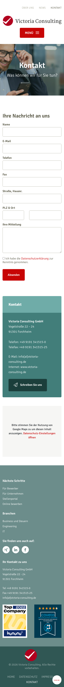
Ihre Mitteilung (12, 224)
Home (11, 677)
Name (6, 124)
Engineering (10, 526)
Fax (5, 174)
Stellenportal (10, 499)
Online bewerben (12, 504)
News (42, 7)
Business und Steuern (15, 521)
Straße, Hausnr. (12, 191)
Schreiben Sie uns (31, 385)
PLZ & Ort (9, 208)
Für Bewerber (10, 488)
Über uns (28, 7)
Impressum (49, 677)
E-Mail (7, 141)
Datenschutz (28, 677)
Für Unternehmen (13, 493)
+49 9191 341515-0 (18, 588)
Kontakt (56, 7)
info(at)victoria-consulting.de (19, 598)
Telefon (7, 158)
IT (4, 531)
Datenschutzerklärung (35, 258)
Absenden (14, 275)
